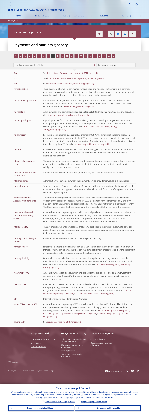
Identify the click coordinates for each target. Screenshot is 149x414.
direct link (52, 115)
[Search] (117, 4)
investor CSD (103, 313)
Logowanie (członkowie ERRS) (43, 339)
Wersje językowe (68, 350)
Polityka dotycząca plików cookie (94, 401)
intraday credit (103, 264)
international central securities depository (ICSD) (70, 78)
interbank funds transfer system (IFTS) (65, 83)
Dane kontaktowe (38, 346)
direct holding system (74, 106)
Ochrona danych (97, 339)
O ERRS (18, 16)
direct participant (91, 126)
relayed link (73, 115)
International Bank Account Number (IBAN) (67, 73)
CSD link (78, 293)
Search (129, 4)
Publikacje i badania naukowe (73, 16)
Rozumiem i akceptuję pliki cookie (41, 408)
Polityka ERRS (103, 16)
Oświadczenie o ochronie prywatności (72, 346)
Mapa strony (14, 362)
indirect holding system (75, 313)
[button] (133, 4)
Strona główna (13, 21)
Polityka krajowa (127, 16)
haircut (78, 144)
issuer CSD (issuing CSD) (59, 321)
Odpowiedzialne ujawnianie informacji (102, 344)
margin (96, 144)
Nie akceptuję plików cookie (108, 408)
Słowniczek (35, 343)
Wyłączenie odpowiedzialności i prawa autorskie (74, 340)
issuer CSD (99, 293)
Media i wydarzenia (42, 16)
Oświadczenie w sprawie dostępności (71, 355)
